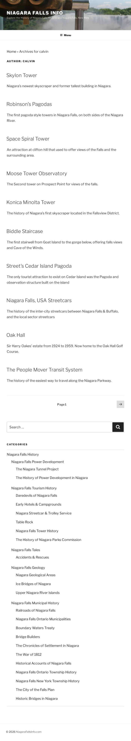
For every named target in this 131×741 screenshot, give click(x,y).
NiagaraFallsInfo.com (29, 731)
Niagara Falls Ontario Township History (46, 672)
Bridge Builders (28, 637)
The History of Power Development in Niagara (52, 478)
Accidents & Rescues (32, 557)
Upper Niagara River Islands (38, 593)
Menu (65, 35)
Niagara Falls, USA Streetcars (39, 300)
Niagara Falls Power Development (37, 462)
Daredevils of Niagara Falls (36, 495)
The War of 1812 (29, 654)
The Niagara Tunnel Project (37, 469)
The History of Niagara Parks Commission (48, 540)
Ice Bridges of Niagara (33, 584)
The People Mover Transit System (44, 370)
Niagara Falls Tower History (37, 531)
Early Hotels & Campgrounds (38, 504)
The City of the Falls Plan (35, 690)
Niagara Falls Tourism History (34, 488)
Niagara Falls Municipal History (35, 603)
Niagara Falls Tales (25, 550)
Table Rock (24, 522)
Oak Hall (15, 335)
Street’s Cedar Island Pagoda (39, 266)
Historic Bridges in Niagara (37, 699)
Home (11, 51)
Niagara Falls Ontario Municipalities (43, 619)
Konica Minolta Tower (30, 202)
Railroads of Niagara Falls (35, 610)
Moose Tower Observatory (36, 173)
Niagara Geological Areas (35, 575)
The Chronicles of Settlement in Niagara (47, 646)
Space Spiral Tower (27, 139)
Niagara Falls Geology (28, 568)
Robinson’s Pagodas (29, 104)
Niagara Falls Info (35, 13)
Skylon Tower (21, 75)
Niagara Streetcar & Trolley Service (43, 513)
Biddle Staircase (24, 231)
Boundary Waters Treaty (35, 628)
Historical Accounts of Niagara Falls (43, 663)
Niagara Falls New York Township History (48, 681)
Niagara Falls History (23, 454)
